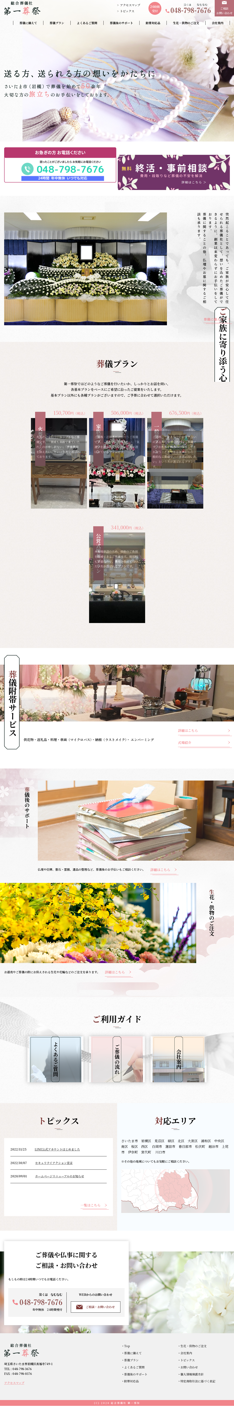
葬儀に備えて (28, 23)
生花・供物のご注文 (186, 23)
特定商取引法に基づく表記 (197, 1400)
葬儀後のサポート (121, 23)
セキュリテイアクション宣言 (54, 1182)
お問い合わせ (189, 1386)
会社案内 (217, 23)
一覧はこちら (90, 1224)
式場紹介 (184, 734)
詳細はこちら (188, 722)
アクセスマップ (130, 5)
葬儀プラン (57, 23)
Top (127, 1365)
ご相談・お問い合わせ (95, 1326)
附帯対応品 (153, 23)
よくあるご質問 (87, 23)
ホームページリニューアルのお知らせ (59, 1195)
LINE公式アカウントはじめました (57, 1168)
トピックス (127, 11)
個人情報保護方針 (192, 1393)
